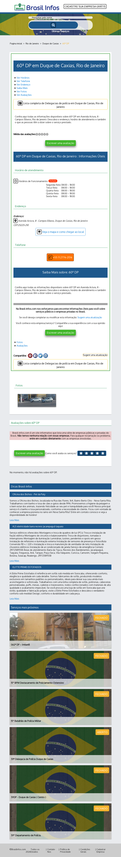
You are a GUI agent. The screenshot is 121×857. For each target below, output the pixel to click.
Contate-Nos (51, 850)
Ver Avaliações (22, 94)
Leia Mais (14, 519)
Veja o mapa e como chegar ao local (60, 231)
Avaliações (20, 345)
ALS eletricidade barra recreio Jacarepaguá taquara (38, 525)
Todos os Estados (35, 850)
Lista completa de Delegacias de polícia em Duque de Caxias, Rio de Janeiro (60, 104)
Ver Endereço (21, 84)
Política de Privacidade (65, 850)
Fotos (18, 341)
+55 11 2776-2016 (60, 256)
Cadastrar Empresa (101, 850)
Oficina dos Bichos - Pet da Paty (29, 493)
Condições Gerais (85, 850)
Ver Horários (21, 77)
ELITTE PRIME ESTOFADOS (27, 566)
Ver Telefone (21, 80)
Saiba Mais (20, 87)
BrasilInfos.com (18, 849)
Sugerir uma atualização (90, 316)
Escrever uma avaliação (60, 142)
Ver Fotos (20, 90)
